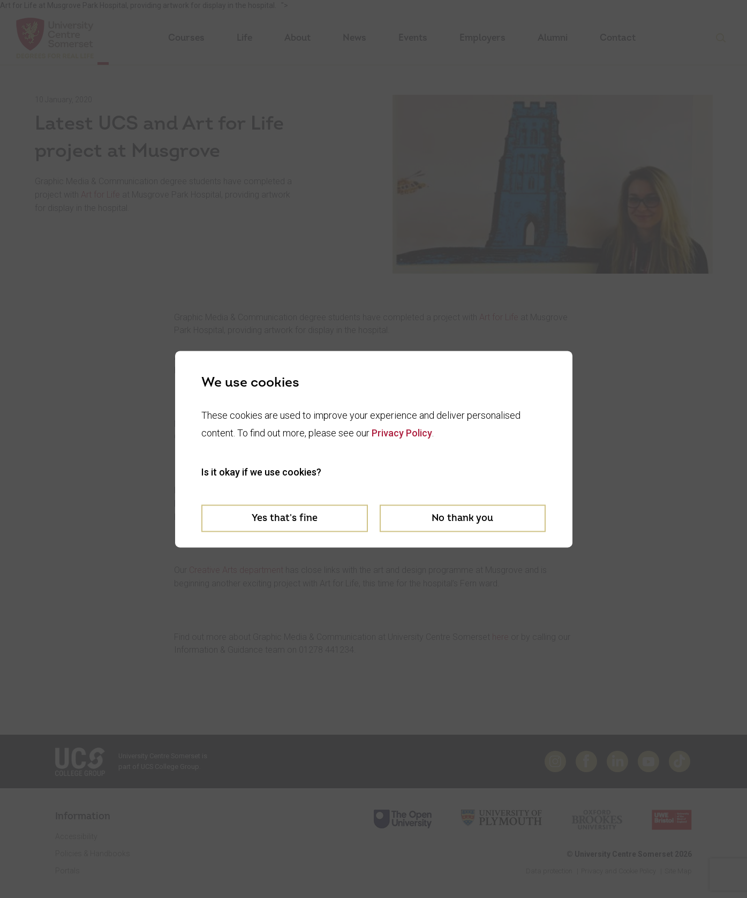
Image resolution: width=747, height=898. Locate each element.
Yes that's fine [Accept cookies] (285, 518)
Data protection (549, 871)
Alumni (553, 37)
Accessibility (76, 836)
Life (244, 37)
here (500, 637)
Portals (67, 870)
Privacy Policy (402, 433)
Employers (482, 37)
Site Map (678, 871)
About (297, 37)
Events (412, 37)
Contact (618, 37)
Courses (186, 37)
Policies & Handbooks (92, 853)
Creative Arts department (236, 570)
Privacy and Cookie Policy (618, 871)
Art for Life (100, 195)
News (354, 37)
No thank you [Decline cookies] (462, 518)
